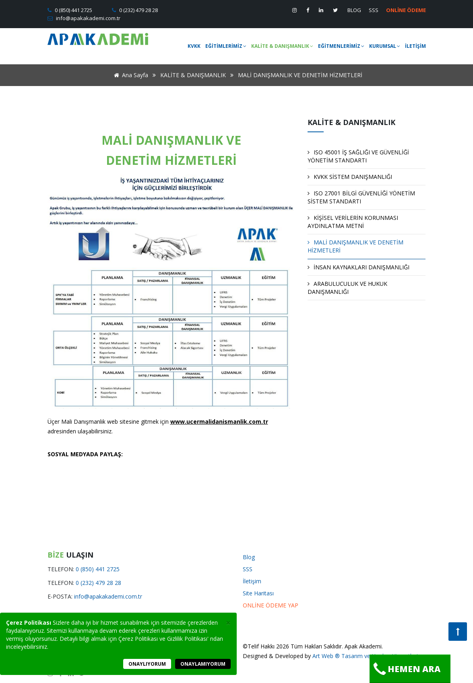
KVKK (194, 46)
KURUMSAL (384, 46)
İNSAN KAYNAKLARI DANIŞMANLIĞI (358, 267)
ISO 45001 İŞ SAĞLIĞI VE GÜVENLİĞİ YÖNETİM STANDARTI (358, 156)
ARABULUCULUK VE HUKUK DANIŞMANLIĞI (347, 287)
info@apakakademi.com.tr (87, 18)
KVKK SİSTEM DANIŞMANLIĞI (350, 176)
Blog (249, 557)
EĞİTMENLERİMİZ (341, 46)
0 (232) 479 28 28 (138, 10)
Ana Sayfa (129, 75)
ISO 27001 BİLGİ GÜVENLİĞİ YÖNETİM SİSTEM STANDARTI (361, 197)
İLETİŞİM (415, 46)
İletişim (252, 581)
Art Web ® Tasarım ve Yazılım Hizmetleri (365, 656)
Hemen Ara (406, 669)
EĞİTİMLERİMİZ (225, 46)
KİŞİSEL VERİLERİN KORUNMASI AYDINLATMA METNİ (353, 222)
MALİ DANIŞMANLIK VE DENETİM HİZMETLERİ (355, 246)
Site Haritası (258, 593)
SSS (373, 10)
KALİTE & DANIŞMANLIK (282, 46)
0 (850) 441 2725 (73, 10)
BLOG (354, 10)
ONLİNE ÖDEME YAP (270, 605)
